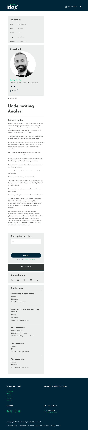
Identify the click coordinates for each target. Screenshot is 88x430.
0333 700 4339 (52, 412)
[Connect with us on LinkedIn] (8, 411)
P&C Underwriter (18, 327)
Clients (9, 396)
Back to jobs (13, 98)
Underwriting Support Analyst (23, 294)
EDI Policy (46, 425)
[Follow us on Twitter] (15, 411)
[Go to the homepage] (12, 6)
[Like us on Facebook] (11, 411)
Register (74, 6)
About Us (9, 400)
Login (69, 6)
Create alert (26, 255)
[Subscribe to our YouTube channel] (19, 411)
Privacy (53, 425)
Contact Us (10, 398)
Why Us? (9, 393)
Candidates (10, 391)
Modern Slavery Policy (35, 425)
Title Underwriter (18, 343)
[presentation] (24, 248)
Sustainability (23, 425)
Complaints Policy (12, 425)
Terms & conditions (30, 259)
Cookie (58, 425)
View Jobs (14, 90)
